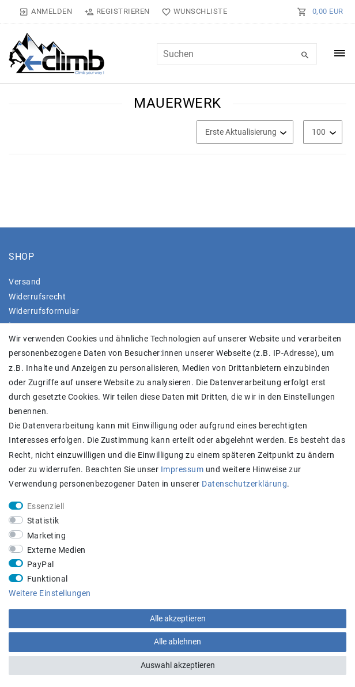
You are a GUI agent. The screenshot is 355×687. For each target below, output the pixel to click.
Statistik (43, 520)
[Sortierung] (245, 132)
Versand (25, 281)
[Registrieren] (116, 11)
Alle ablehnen (177, 641)
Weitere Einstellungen (50, 593)
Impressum (182, 469)
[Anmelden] (45, 11)
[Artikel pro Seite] (322, 132)
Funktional (47, 578)
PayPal (40, 564)
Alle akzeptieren (178, 618)
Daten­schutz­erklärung (244, 483)
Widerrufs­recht (37, 296)
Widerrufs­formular (44, 311)
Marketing (46, 535)
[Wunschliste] (192, 11)
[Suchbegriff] (237, 53)
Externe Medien (56, 550)
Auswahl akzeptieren (178, 665)
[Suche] (305, 55)
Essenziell (46, 506)
